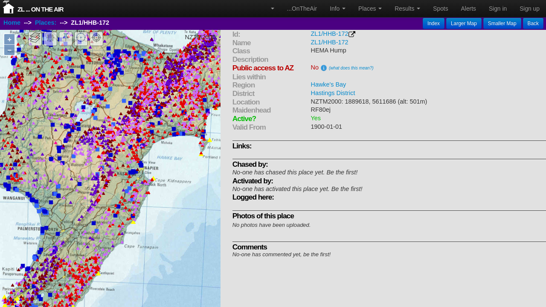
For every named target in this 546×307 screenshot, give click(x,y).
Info (338, 8)
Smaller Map (502, 23)
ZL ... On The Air (40, 9)
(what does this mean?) (351, 68)
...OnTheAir (302, 8)
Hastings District (333, 93)
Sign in (498, 8)
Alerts (468, 8)
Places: (45, 22)
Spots (440, 8)
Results (407, 8)
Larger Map (464, 23)
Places (370, 8)
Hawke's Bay (328, 84)
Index (433, 23)
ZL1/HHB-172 (330, 33)
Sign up (530, 8)
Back (533, 23)
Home (11, 22)
